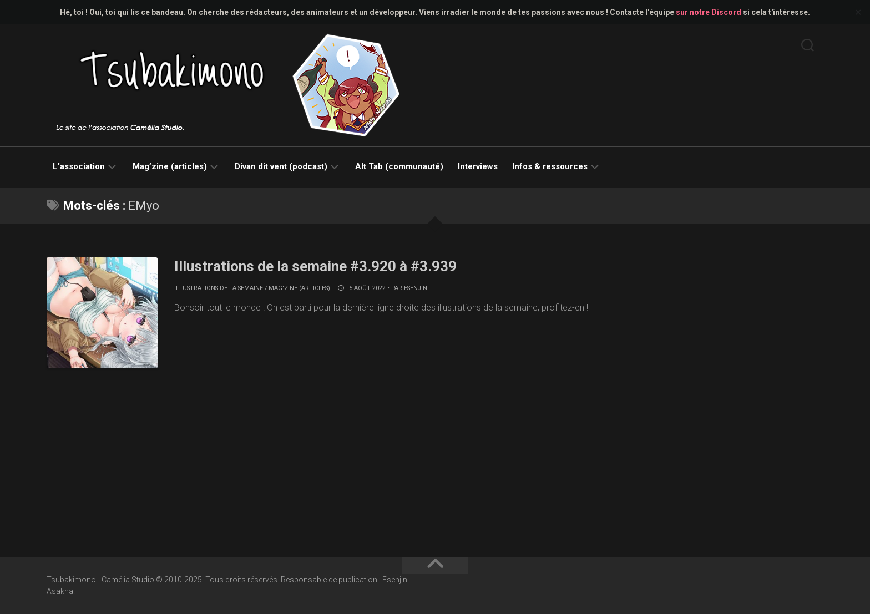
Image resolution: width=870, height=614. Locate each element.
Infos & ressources (550, 166)
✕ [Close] (858, 12)
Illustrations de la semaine (218, 288)
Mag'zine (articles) (299, 288)
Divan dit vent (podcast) (281, 166)
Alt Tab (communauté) (399, 166)
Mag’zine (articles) (170, 166)
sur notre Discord (708, 12)
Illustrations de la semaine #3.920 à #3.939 (315, 266)
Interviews (478, 166)
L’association (79, 166)
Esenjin (415, 288)
